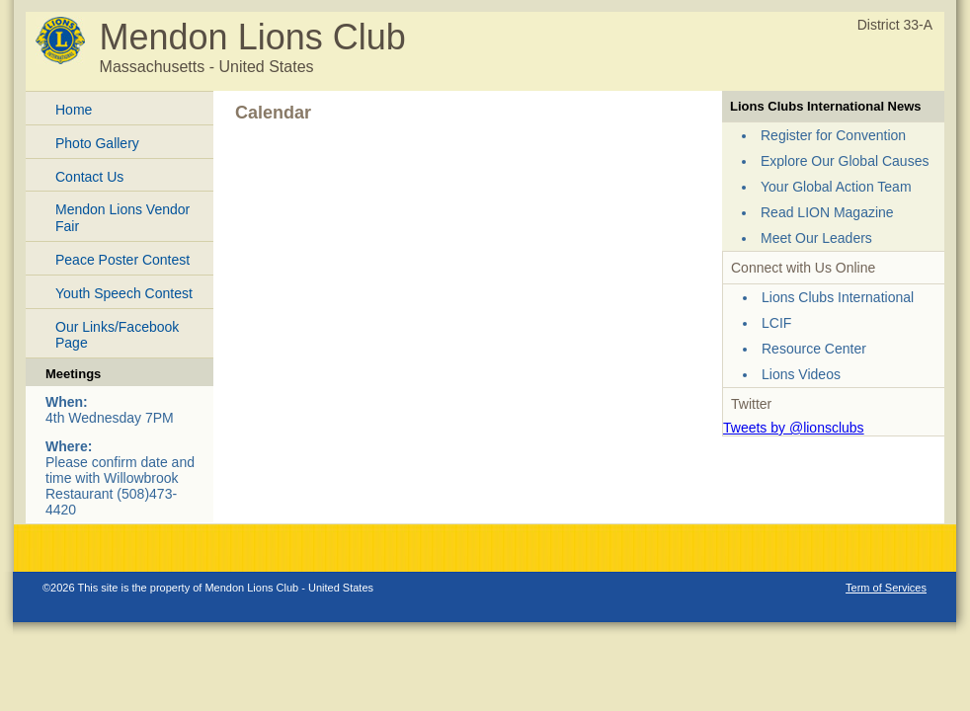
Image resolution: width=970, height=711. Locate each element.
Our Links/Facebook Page (117, 335)
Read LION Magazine (827, 212)
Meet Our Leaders (816, 238)
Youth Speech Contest (124, 293)
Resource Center (814, 348)
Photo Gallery (97, 143)
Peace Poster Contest (122, 260)
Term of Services (886, 587)
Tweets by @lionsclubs (793, 427)
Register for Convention (833, 135)
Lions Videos (801, 374)
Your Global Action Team (836, 187)
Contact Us (89, 177)
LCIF (776, 323)
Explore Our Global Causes (845, 161)
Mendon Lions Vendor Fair (122, 217)
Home (73, 110)
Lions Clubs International (838, 297)
